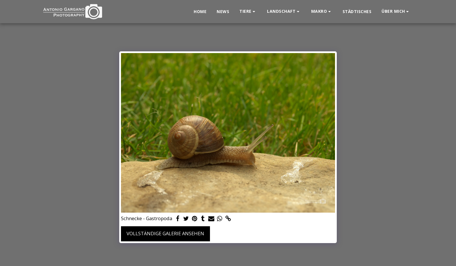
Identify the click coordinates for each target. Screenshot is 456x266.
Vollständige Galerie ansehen (165, 233)
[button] (248, 11)
